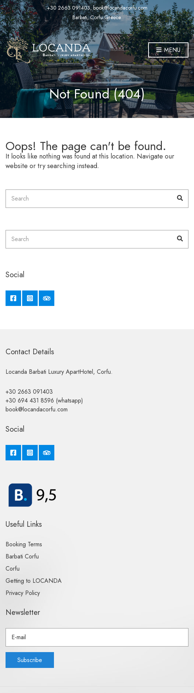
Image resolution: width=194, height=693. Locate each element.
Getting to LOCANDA (34, 581)
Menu (168, 50)
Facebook (13, 298)
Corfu (13, 568)
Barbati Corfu (22, 556)
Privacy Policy (23, 593)
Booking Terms (24, 544)
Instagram (30, 298)
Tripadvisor (46, 298)
